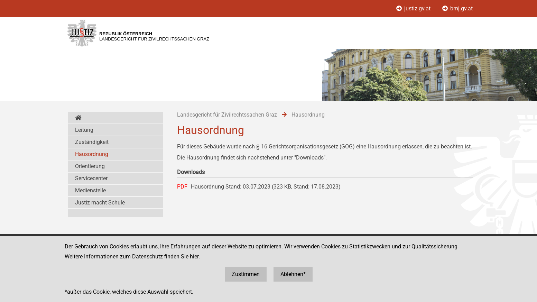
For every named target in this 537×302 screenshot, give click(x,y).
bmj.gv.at (457, 8)
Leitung (84, 130)
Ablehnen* (293, 274)
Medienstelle (90, 190)
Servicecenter (91, 178)
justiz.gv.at (414, 8)
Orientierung (90, 166)
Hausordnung (91, 154)
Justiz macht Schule (100, 202)
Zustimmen (246, 274)
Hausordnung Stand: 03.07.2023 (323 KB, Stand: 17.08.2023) (266, 186)
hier (194, 256)
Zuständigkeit (92, 142)
